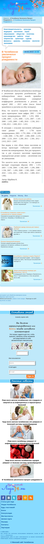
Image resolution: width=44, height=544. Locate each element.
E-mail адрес (13, 367)
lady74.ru (3, 535)
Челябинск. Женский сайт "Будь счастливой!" (16, 9)
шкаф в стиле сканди (18, 298)
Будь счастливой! (8, 507)
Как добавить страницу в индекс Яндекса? (27, 256)
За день (4, 196)
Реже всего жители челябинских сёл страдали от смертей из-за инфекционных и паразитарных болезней (22, 402)
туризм (28, 39)
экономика (8, 43)
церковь (16, 41)
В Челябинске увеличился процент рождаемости (22, 480)
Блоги (3, 510)
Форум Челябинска (8, 504)
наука (27, 32)
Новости (6, 18)
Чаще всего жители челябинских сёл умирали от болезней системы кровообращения (22, 423)
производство (9, 36)
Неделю (13, 196)
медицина (8, 32)
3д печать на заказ (5, 300)
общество (20, 34)
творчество (8, 39)
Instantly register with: (22, 317)
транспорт (19, 39)
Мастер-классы (7, 516)
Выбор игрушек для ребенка (22, 199)
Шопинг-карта (6, 519)
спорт (27, 36)
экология (36, 41)
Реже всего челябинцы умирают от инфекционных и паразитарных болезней (22, 442)
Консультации (6, 513)
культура (27, 29)
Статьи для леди (7, 502)
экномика (26, 41)
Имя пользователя (14, 358)
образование (9, 34)
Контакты (4, 525)
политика (30, 34)
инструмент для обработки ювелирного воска (13, 295)
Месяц (20, 196)
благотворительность (13, 29)
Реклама (4, 522)
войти (13, 328)
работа (20, 36)
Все (26, 196)
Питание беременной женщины (10, 241)
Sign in (30, 376)
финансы (7, 41)
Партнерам (5, 527)
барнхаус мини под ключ (7, 297)
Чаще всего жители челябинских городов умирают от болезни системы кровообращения (22, 461)
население (18, 32)
